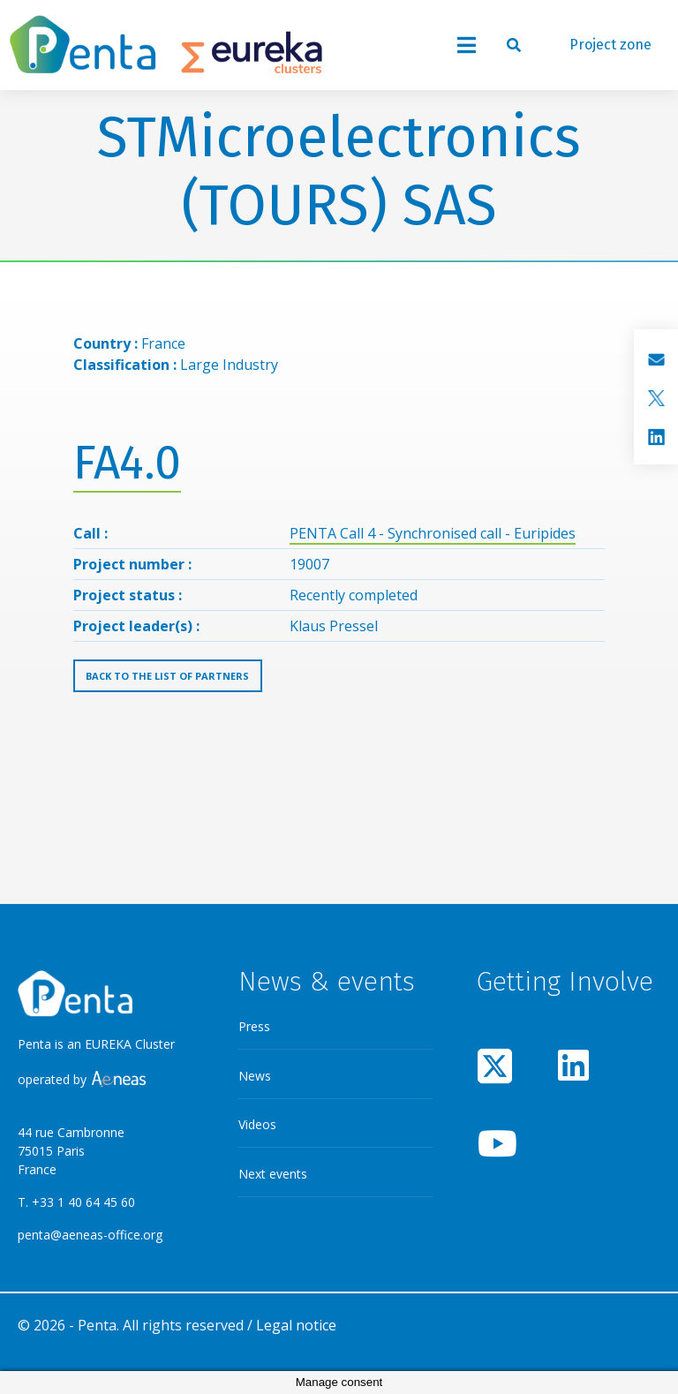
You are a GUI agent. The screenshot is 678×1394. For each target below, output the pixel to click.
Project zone (610, 44)
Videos (257, 1124)
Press (254, 1026)
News (254, 1075)
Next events (272, 1173)
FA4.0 (127, 463)
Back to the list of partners (167, 675)
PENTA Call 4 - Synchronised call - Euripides (433, 533)
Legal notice (296, 1325)
